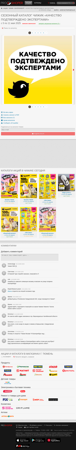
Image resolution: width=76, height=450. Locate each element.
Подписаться (38, 133)
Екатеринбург (19, 8)
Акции (28, 3)
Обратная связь (21, 425)
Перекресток (22, 367)
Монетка (53, 371)
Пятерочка (7, 367)
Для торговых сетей (31, 427)
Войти (56, 10)
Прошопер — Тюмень (12, 3)
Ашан (7, 375)
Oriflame (22, 408)
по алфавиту (6, 356)
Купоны (37, 3)
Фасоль (38, 375)
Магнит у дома (22, 371)
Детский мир (7, 383)
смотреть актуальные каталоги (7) (49, 23)
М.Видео (22, 391)
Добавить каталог (35, 425)
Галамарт (22, 400)
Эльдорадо (7, 391)
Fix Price (7, 400)
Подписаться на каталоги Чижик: (12, 127)
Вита (7, 416)
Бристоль (68, 371)
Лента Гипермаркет (68, 367)
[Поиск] (66, 3)
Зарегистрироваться (67, 10)
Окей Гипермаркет (53, 367)
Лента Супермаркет (7, 371)
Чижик (11, 8)
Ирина (10, 291)
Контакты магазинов (61, 425)
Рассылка (48, 425)
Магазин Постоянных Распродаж (38, 400)
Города (19, 427)
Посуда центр (53, 400)
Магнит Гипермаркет (38, 371)
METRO (38, 367)
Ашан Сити (22, 375)
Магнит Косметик (7, 408)
